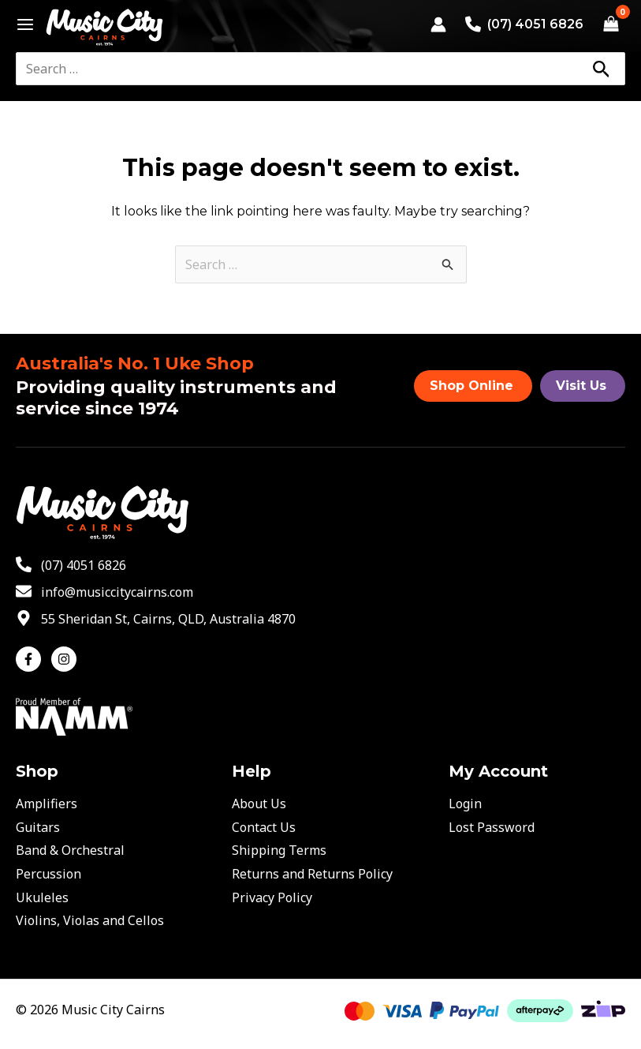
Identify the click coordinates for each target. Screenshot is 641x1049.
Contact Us (264, 827)
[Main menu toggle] (21, 24)
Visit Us (581, 385)
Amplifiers (46, 803)
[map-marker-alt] (156, 619)
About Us (259, 803)
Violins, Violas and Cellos (90, 920)
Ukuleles (42, 897)
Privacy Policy (272, 897)
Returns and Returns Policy (312, 873)
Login (465, 803)
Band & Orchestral (70, 850)
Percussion (48, 873)
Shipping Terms (279, 850)
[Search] (601, 68)
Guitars (38, 827)
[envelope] (104, 592)
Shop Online (471, 385)
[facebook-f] (32, 659)
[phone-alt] (71, 565)
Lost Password (492, 827)
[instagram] (65, 659)
